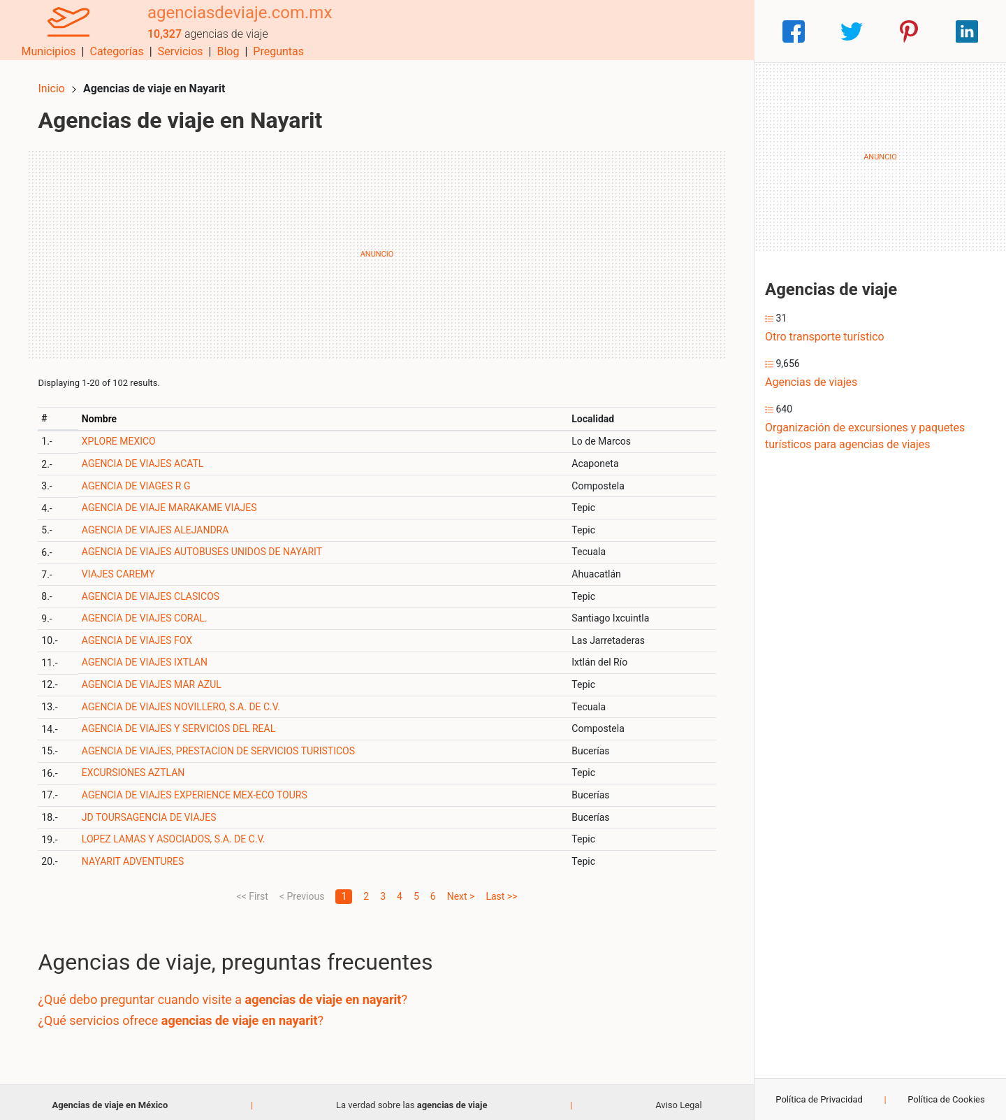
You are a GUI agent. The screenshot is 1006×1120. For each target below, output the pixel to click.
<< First (252, 890)
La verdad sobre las (411, 1098)
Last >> (501, 890)
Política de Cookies (946, 1099)
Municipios (488, 31)
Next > (461, 890)
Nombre (104, 412)
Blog (667, 31)
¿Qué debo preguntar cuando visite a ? (228, 993)
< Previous (301, 890)
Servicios (620, 31)
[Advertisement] (377, 248)
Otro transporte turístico (824, 336)
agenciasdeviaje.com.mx (228, 23)
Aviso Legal (678, 1098)
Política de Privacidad (819, 1099)
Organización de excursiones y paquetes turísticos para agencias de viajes (865, 436)
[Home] (62, 30)
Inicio (57, 82)
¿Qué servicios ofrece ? (187, 1014)
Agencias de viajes (811, 382)
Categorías (556, 31)
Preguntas (717, 31)
